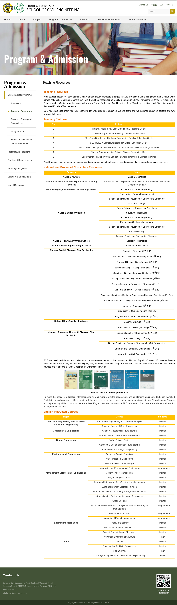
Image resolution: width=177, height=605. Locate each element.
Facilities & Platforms (109, 19)
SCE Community (137, 19)
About (22, 19)
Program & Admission (60, 19)
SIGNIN (169, 5)
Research (85, 19)
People (37, 19)
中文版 (154, 5)
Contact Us (143, 5)
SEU (162, 5)
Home (7, 19)
